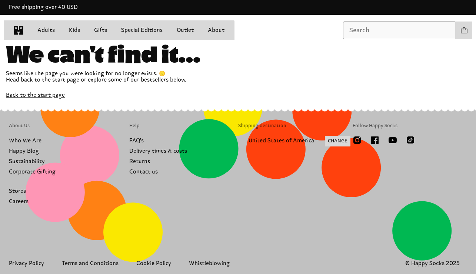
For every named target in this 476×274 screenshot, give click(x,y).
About (216, 30)
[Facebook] (375, 140)
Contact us (143, 172)
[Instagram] (357, 140)
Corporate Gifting (32, 172)
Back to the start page (35, 95)
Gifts (100, 30)
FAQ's (136, 141)
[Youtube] (393, 140)
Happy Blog (24, 151)
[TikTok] (410, 140)
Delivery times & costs (158, 151)
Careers (19, 201)
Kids (74, 30)
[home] (18, 30)
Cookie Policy (153, 263)
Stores (17, 191)
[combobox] (399, 30)
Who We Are (25, 141)
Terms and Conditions (90, 263)
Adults (46, 30)
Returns (139, 161)
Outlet (185, 30)
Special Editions (142, 30)
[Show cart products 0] (463, 30)
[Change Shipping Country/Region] (294, 141)
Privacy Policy (26, 263)
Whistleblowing (209, 263)
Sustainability (27, 161)
